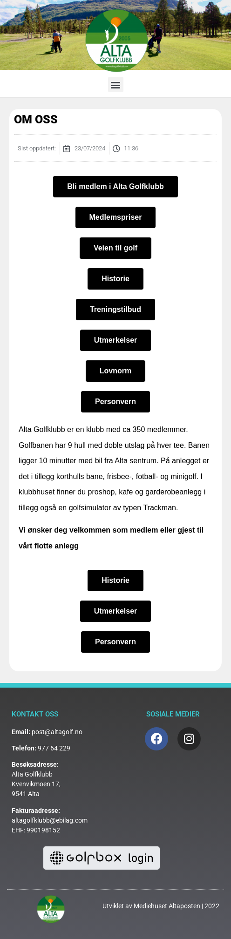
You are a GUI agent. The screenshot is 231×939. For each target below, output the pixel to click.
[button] (115, 84)
